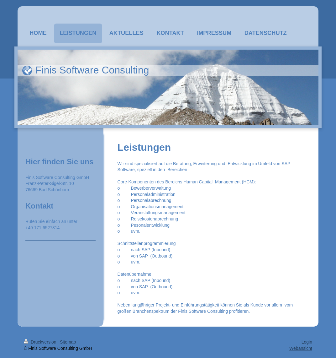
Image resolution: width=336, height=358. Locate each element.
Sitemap (68, 341)
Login (307, 341)
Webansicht (300, 348)
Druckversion (40, 341)
